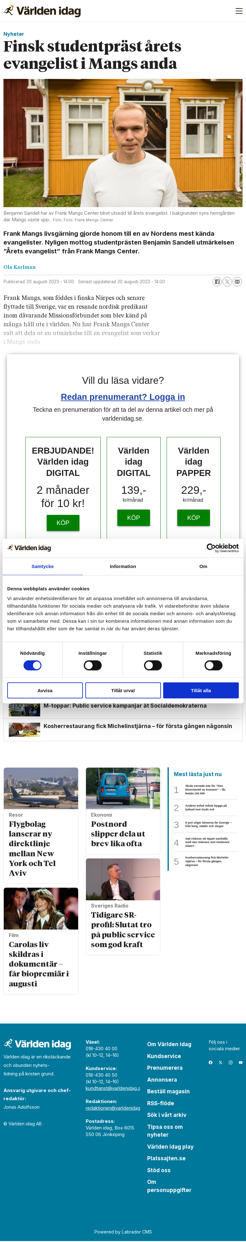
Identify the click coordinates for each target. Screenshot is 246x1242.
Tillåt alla (201, 690)
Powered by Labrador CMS (123, 1232)
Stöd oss (159, 1171)
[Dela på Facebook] (217, 281)
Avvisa (45, 690)
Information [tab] (123, 566)
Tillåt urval (123, 690)
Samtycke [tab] (43, 566)
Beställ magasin (168, 1092)
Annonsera (162, 1081)
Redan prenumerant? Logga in (123, 397)
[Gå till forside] (42, 11)
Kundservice (164, 1057)
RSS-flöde (160, 1104)
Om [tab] (203, 566)
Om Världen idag (169, 1045)
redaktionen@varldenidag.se (116, 1109)
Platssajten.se (166, 1159)
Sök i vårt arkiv (166, 1116)
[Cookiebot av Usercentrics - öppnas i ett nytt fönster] (211, 548)
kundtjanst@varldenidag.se (114, 1089)
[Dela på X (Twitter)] (227, 281)
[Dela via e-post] (237, 281)
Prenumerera (165, 1069)
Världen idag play (170, 1148)
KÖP (62, 522)
